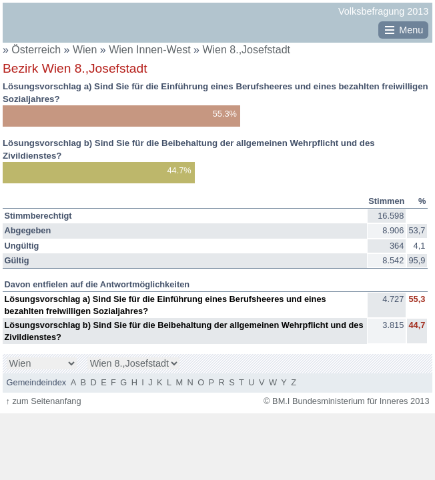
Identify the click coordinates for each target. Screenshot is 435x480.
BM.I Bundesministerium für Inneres (44, 27)
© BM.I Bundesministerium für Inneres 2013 (346, 401)
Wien (86, 49)
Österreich (36, 49)
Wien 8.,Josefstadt (246, 49)
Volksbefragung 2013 (383, 11)
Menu (411, 30)
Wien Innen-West (151, 49)
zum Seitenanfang (43, 401)
